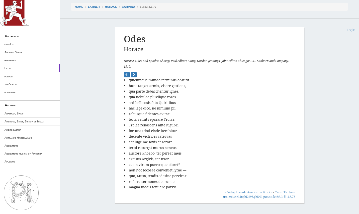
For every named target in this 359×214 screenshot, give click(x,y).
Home (79, 6)
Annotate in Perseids (259, 192)
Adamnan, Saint (13, 113)
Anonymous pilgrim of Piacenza (23, 153)
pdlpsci (8, 76)
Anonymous (11, 145)
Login (351, 30)
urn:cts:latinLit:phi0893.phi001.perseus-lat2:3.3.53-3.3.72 (259, 197)
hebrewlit (10, 60)
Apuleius (9, 161)
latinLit (94, 6)
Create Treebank (285, 192)
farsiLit (9, 44)
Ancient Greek (13, 52)
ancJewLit (10, 84)
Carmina (128, 6)
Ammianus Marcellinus (18, 137)
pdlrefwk (10, 92)
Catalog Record (235, 192)
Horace (111, 6)
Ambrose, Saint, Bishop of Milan (24, 121)
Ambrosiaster (12, 129)
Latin (7, 68)
